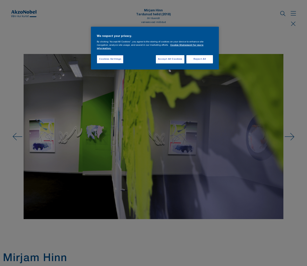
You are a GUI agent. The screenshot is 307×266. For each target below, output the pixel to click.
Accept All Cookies (170, 59)
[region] (155, 48)
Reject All (199, 59)
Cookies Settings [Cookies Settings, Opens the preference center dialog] (110, 59)
